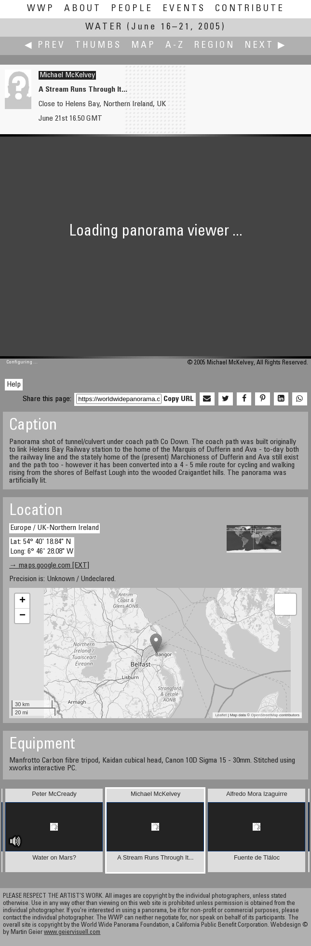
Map (143, 45)
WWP (40, 9)
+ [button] (22, 601)
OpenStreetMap (264, 715)
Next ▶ (265, 45)
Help (14, 385)
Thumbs (98, 45)
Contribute (249, 9)
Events (183, 9)
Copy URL (178, 399)
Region (214, 45)
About (82, 9)
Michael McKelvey (67, 75)
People (132, 9)
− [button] (22, 616)
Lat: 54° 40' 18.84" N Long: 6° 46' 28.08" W (41, 546)
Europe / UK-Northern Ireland (54, 528)
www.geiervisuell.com (72, 933)
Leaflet (221, 715)
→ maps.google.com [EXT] (49, 566)
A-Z (175, 45)
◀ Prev (45, 45)
